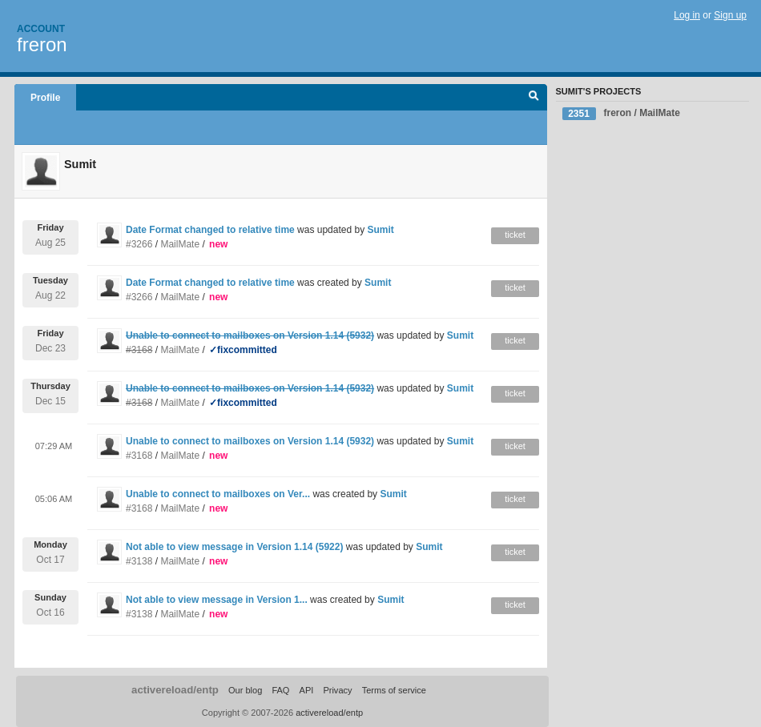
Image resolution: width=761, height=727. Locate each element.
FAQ (280, 690)
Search (534, 97)
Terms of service (394, 690)
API (307, 690)
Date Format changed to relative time (210, 229)
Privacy (337, 690)
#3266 (139, 244)
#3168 (139, 455)
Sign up (730, 15)
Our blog (245, 690)
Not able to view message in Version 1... (217, 599)
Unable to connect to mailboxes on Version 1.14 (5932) (250, 441)
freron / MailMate (621, 113)
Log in (687, 15)
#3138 (139, 561)
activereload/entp (175, 690)
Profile (45, 97)
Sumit (380, 229)
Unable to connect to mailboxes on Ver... (218, 494)
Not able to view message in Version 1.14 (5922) (234, 546)
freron (42, 44)
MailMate (179, 244)
